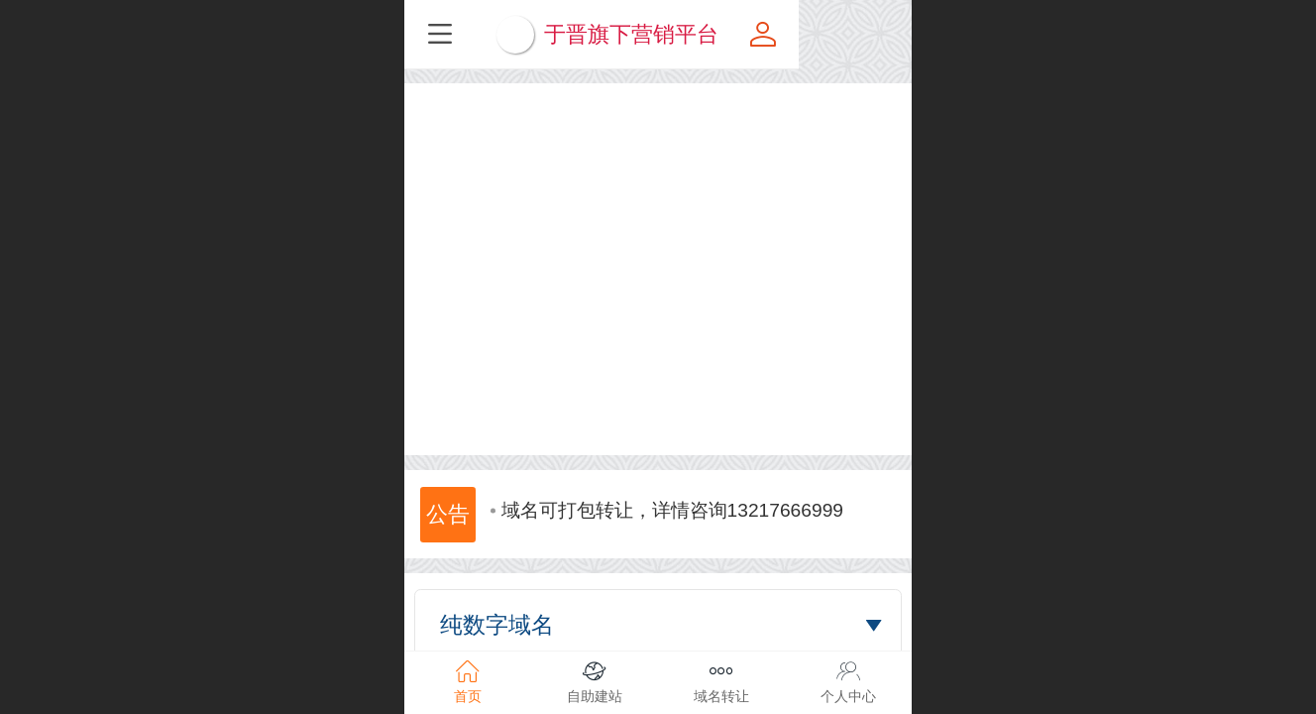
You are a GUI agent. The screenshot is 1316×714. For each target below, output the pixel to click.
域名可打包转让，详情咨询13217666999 (667, 529)
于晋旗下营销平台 (688, 34)
